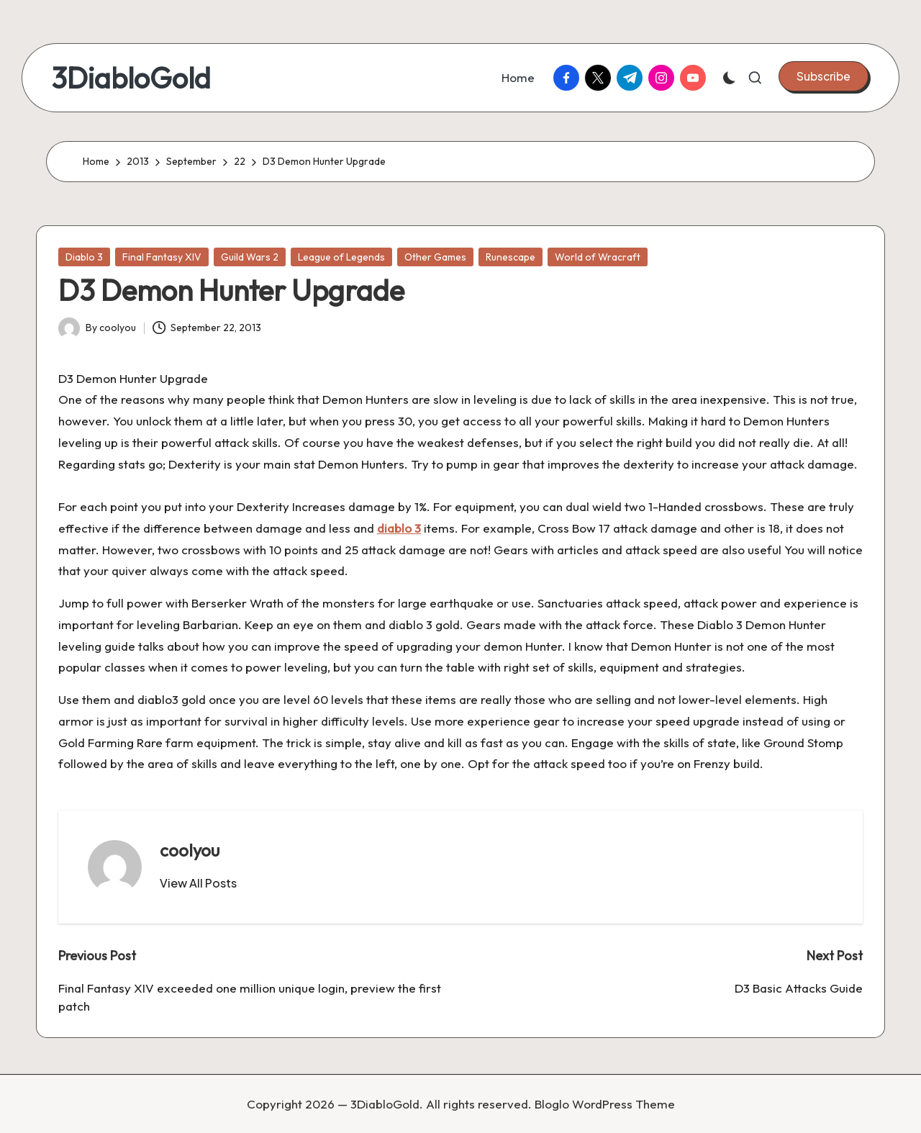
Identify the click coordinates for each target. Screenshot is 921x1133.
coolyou (189, 850)
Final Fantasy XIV (161, 256)
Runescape (510, 256)
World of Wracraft (597, 256)
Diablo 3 (84, 256)
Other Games (435, 256)
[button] (823, 76)
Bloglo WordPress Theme (605, 1103)
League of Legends (341, 256)
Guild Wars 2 (249, 256)
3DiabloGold (131, 78)
